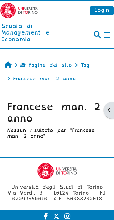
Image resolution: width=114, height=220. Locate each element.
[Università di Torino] (19, 10)
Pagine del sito (46, 65)
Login (102, 10)
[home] (38, 33)
